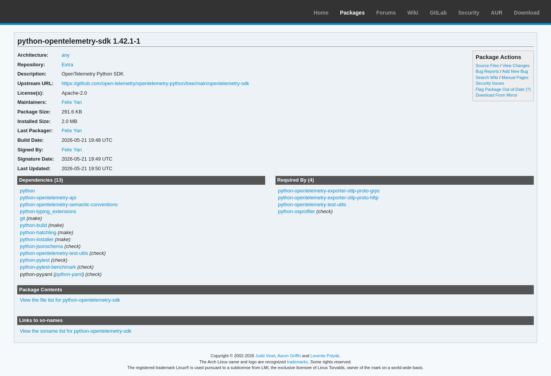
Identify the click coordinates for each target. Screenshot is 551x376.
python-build (33, 225)
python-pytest (35, 260)
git (22, 218)
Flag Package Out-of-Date (500, 89)
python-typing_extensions (48, 211)
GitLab (438, 13)
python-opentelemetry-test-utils (54, 253)
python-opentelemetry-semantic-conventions (69, 204)
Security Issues (490, 83)
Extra (67, 64)
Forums (386, 13)
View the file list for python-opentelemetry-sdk (70, 300)
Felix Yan (72, 102)
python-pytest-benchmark (48, 267)
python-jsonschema (41, 246)
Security (468, 13)
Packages (352, 13)
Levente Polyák (324, 355)
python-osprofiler (296, 211)
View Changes (516, 65)
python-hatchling (38, 232)
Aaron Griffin (289, 355)
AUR (496, 13)
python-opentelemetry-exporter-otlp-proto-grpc (329, 191)
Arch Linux (42, 11)
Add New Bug (515, 71)
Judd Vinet (266, 355)
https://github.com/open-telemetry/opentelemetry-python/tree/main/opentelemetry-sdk (155, 83)
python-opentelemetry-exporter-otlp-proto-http (328, 197)
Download (527, 13)
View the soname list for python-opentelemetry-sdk (75, 331)
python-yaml (68, 274)
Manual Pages (515, 77)
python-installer (37, 239)
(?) (528, 89)
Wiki (413, 13)
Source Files (487, 65)
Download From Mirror (496, 95)
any (66, 55)
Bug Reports (487, 71)
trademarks (297, 362)
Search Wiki (487, 77)
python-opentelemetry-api (48, 197)
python (27, 191)
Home (321, 13)
